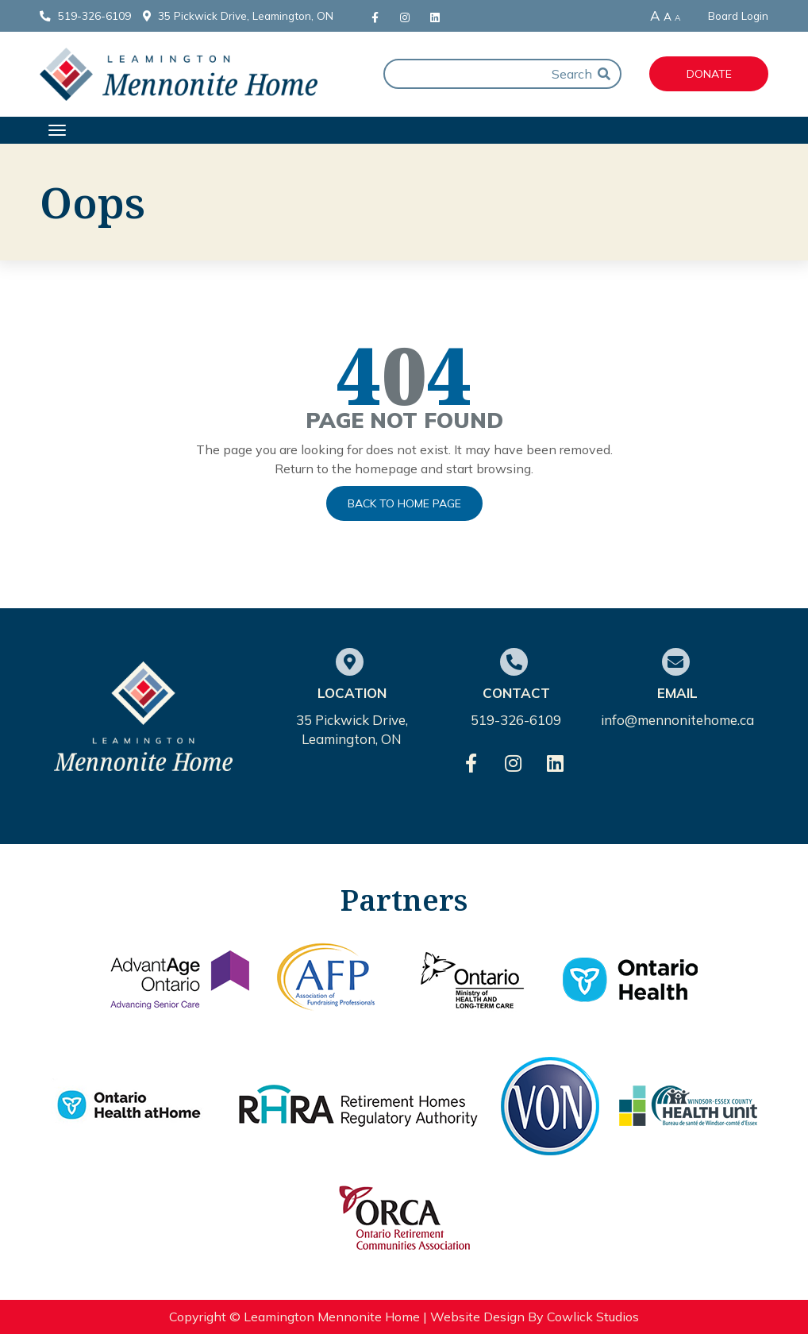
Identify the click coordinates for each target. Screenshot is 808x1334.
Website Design (477, 1316)
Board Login (738, 15)
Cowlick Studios (593, 1316)
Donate (709, 74)
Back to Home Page (404, 503)
